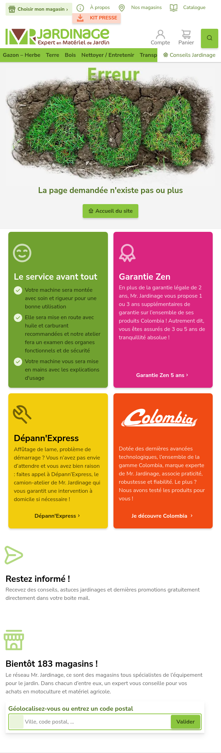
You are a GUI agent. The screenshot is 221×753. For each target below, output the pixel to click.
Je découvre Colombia (163, 516)
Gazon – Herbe (21, 55)
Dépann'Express (58, 516)
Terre (52, 55)
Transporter (155, 55)
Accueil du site (110, 211)
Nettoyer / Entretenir (107, 55)
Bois (70, 55)
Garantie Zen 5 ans (163, 375)
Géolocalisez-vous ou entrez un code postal (70, 708)
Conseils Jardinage (189, 55)
